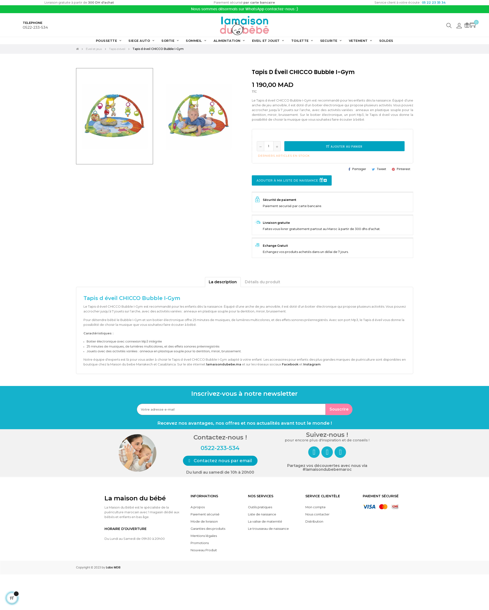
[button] (220, 461)
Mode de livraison (204, 521)
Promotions (200, 543)
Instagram (312, 364)
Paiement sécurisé (205, 514)
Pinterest (403, 169)
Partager (359, 169)
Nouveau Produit (204, 550)
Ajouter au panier (344, 146)
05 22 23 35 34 (433, 2)
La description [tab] (223, 282)
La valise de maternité (265, 521)
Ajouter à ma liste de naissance (292, 180)
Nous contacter (317, 514)
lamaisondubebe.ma (223, 364)
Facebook (290, 364)
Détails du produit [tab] (262, 282)
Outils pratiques (260, 507)
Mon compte (315, 507)
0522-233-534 (35, 27)
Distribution (314, 521)
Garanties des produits (208, 528)
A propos (198, 507)
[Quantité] (268, 146)
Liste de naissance (262, 514)
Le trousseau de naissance (268, 528)
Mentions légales (204, 536)
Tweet (381, 169)
